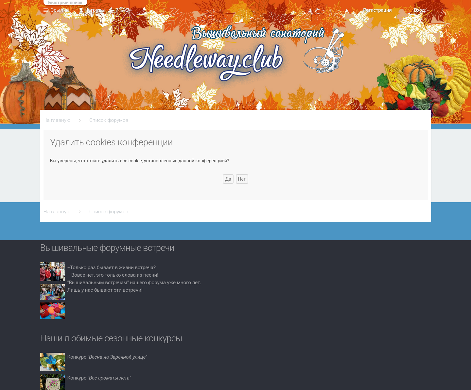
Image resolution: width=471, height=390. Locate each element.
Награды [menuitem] (92, 10)
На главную (57, 120)
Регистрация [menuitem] (377, 10)
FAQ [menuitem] (122, 10)
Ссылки (60, 10)
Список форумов (109, 120)
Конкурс (107, 357)
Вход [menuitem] (419, 10)
